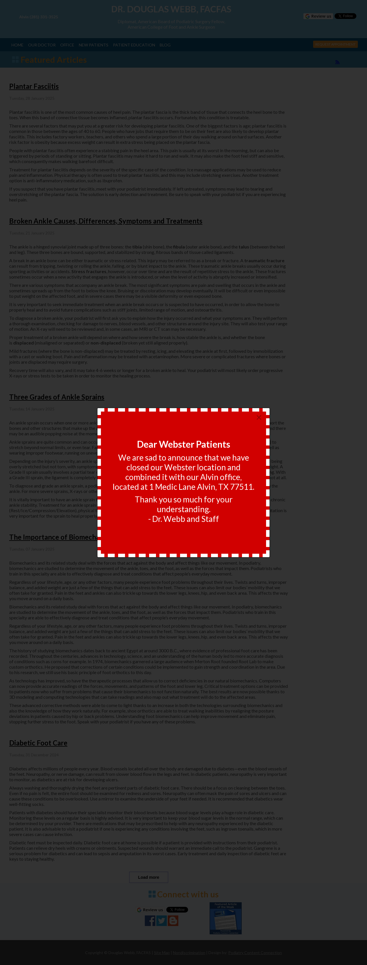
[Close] (259, 418)
